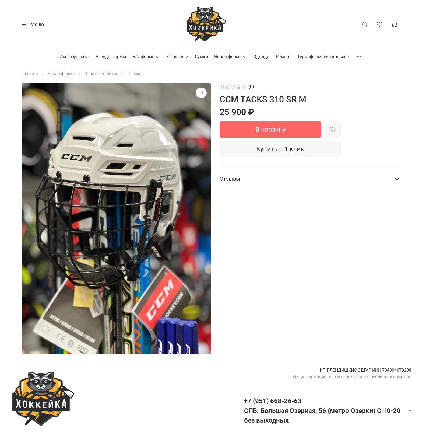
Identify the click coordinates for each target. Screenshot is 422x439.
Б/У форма (146, 56)
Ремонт (283, 56)
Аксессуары (74, 56)
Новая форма (230, 56)
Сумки (201, 56)
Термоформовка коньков (323, 56)
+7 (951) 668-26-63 (272, 401)
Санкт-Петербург (101, 73)
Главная (30, 73)
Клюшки (177, 56)
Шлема (134, 73)
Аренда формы (111, 56)
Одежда (261, 56)
